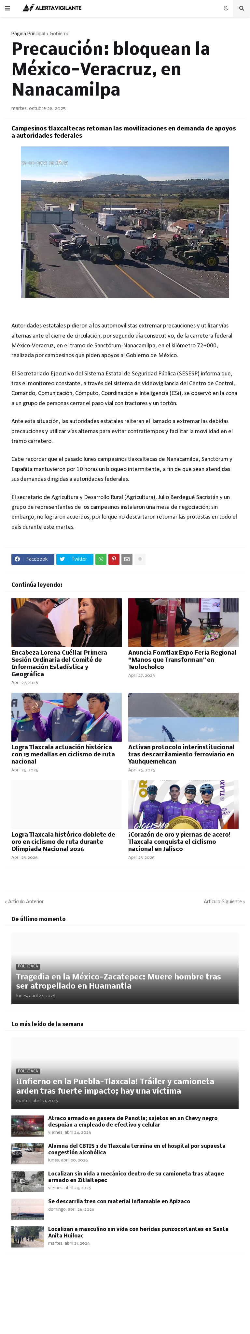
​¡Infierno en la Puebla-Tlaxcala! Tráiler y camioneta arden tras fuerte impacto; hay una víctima (115, 1087)
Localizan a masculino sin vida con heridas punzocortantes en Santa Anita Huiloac (138, 1233)
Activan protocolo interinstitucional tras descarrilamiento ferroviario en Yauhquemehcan (181, 755)
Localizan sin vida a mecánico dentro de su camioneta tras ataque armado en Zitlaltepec (136, 1177)
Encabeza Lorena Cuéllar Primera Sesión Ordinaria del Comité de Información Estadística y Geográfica (59, 664)
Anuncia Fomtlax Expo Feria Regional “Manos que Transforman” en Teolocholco (182, 660)
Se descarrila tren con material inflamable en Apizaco (119, 1202)
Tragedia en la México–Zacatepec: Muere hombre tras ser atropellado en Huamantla (118, 982)
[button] (7, 8)
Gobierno (60, 34)
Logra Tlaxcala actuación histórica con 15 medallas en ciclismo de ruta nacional (63, 755)
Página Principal (28, 34)
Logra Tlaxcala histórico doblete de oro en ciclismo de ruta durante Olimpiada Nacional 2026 (63, 842)
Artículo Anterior (26, 901)
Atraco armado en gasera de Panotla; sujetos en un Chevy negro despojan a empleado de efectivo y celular (132, 1122)
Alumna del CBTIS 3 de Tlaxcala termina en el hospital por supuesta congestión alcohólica (137, 1150)
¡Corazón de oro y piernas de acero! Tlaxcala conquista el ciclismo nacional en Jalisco (179, 842)
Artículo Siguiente (223, 901)
